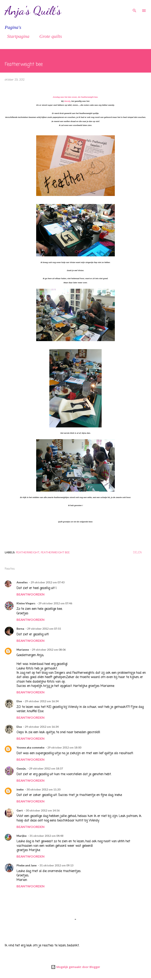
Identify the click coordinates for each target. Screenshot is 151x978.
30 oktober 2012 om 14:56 (43, 810)
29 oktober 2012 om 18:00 (64, 747)
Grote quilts (48, 36)
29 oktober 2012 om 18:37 (46, 768)
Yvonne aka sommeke (30, 747)
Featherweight (27, 552)
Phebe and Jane (27, 865)
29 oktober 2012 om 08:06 (49, 649)
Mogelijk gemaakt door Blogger (75, 967)
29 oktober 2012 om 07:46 (55, 603)
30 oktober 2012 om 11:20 (43, 789)
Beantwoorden (30, 594)
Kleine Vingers (26, 603)
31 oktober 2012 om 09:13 (56, 865)
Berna (20, 628)
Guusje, (21, 768)
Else (19, 701)
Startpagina (16, 36)
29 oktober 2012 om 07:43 (47, 582)
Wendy (67, 101)
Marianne (23, 649)
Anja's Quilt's (33, 11)
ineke (20, 789)
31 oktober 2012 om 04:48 (46, 835)
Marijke (22, 835)
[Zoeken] (134, 7)
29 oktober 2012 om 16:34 (42, 701)
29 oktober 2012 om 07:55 (44, 628)
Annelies (22, 582)
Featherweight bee (55, 552)
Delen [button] (137, 553)
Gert (20, 810)
